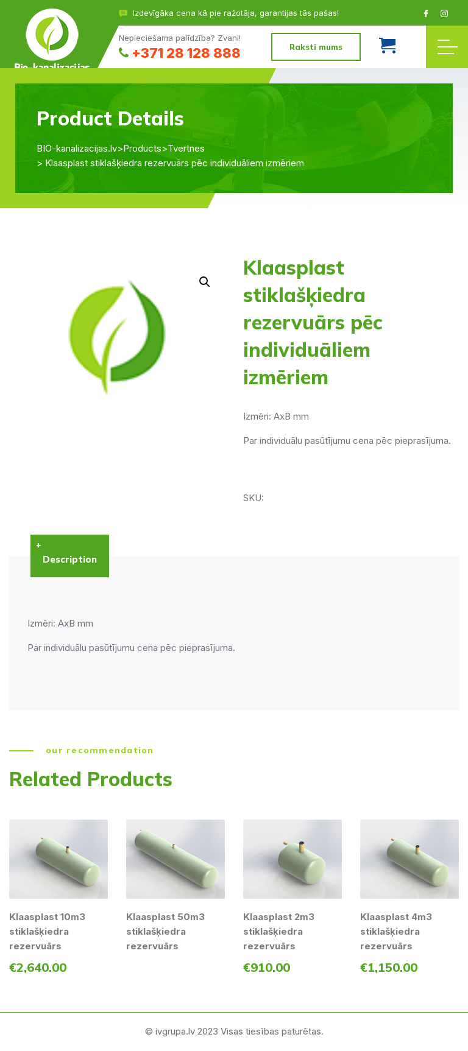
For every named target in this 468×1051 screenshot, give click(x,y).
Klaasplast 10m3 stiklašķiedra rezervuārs (47, 931)
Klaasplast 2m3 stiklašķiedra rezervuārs (278, 931)
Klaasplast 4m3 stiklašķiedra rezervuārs (396, 931)
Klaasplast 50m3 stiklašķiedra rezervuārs (165, 931)
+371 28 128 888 (180, 53)
